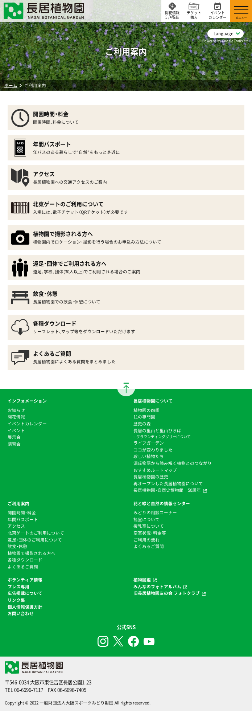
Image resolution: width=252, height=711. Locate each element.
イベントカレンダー (27, 423)
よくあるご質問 (23, 566)
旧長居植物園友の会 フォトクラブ (166, 593)
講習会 (14, 444)
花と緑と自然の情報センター (161, 503)
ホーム (10, 85)
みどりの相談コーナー (155, 512)
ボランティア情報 (25, 579)
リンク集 (16, 600)
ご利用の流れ (146, 539)
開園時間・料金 (22, 512)
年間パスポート (23, 519)
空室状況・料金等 (149, 533)
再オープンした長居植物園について (168, 483)
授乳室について (148, 526)
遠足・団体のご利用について (35, 539)
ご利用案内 (18, 503)
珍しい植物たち (148, 456)
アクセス (16, 526)
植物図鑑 (142, 579)
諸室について (146, 519)
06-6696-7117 (28, 689)
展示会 (14, 437)
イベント (16, 430)
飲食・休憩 (17, 546)
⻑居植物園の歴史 (150, 476)
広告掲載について (25, 593)
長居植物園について (153, 400)
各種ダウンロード (25, 559)
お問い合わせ (21, 613)
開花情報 (16, 416)
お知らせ (16, 410)
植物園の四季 (146, 410)
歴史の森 (142, 423)
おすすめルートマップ (155, 470)
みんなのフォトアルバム (157, 586)
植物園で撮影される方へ (31, 553)
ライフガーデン (148, 443)
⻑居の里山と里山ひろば (157, 430)
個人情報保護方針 (25, 607)
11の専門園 (144, 416)
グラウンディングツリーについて (163, 436)
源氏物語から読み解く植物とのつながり (172, 463)
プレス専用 (18, 586)
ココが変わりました (153, 449)
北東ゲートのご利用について (36, 533)
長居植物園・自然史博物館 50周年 (167, 490)
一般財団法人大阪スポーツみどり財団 (76, 702)
